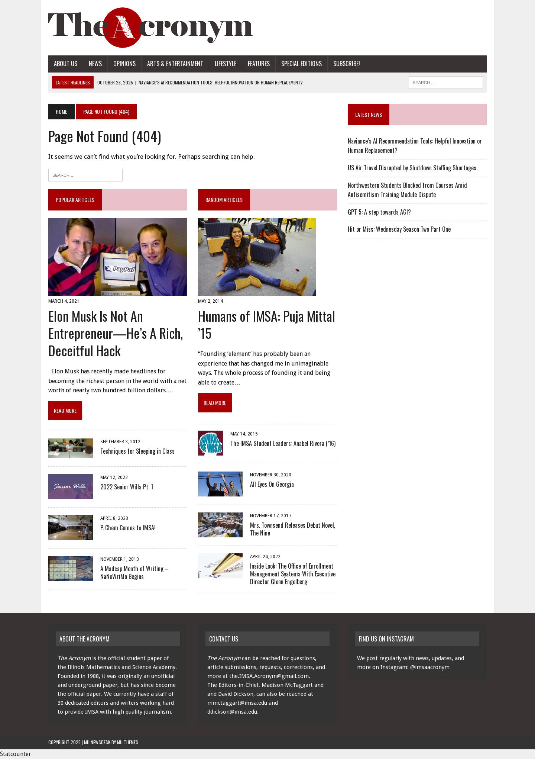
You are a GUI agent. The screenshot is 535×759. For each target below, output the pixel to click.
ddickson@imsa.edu (232, 711)
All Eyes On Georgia (272, 484)
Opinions (124, 63)
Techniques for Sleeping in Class (137, 451)
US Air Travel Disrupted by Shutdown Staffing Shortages (412, 167)
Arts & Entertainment (175, 63)
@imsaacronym (430, 667)
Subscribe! (346, 63)
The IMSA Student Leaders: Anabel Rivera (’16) (282, 443)
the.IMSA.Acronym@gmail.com (269, 676)
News (95, 63)
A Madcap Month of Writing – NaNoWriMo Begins (134, 572)
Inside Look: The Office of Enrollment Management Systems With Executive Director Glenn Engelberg (292, 574)
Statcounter (15, 754)
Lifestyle (225, 63)
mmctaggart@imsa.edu (237, 702)
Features (259, 63)
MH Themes (127, 742)
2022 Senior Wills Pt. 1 (126, 486)
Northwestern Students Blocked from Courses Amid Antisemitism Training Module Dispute (407, 190)
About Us (65, 63)
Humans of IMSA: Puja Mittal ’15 (266, 324)
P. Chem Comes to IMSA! (128, 527)
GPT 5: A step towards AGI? (379, 212)
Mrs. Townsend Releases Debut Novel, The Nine (292, 529)
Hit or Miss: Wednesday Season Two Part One (399, 229)
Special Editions (301, 63)
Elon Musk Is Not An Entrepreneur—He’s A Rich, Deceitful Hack (115, 333)
